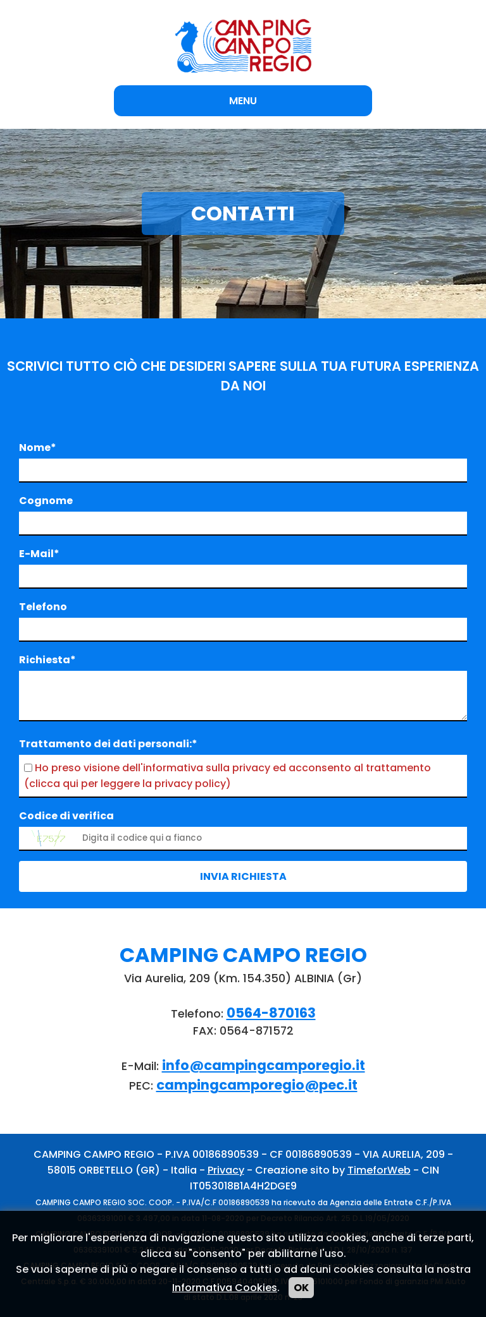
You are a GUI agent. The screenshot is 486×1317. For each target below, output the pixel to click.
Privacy (226, 1170)
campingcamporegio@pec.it (257, 1085)
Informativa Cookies (224, 1287)
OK (301, 1287)
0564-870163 (271, 1013)
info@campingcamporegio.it (263, 1065)
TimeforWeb (379, 1170)
